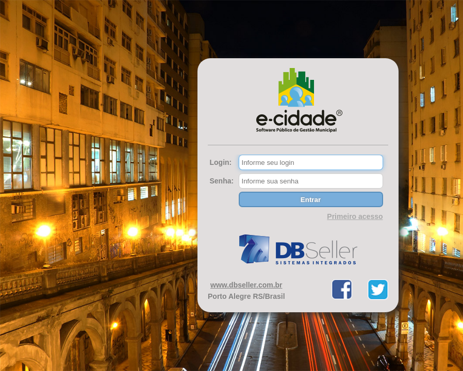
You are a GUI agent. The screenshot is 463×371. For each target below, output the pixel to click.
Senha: (222, 181)
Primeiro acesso (355, 216)
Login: (221, 162)
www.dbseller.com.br (246, 285)
